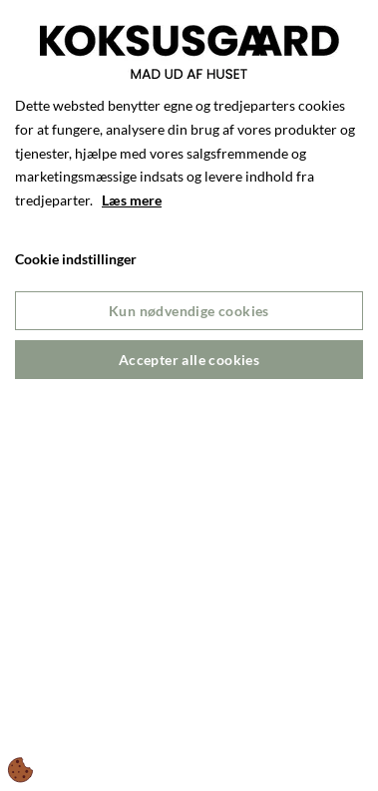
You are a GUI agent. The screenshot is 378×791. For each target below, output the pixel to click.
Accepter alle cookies (189, 359)
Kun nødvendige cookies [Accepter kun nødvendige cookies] (189, 310)
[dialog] (189, 395)
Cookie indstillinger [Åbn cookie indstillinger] (76, 258)
